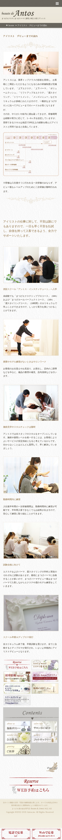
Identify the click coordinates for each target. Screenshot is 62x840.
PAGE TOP (52, 767)
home (11, 25)
